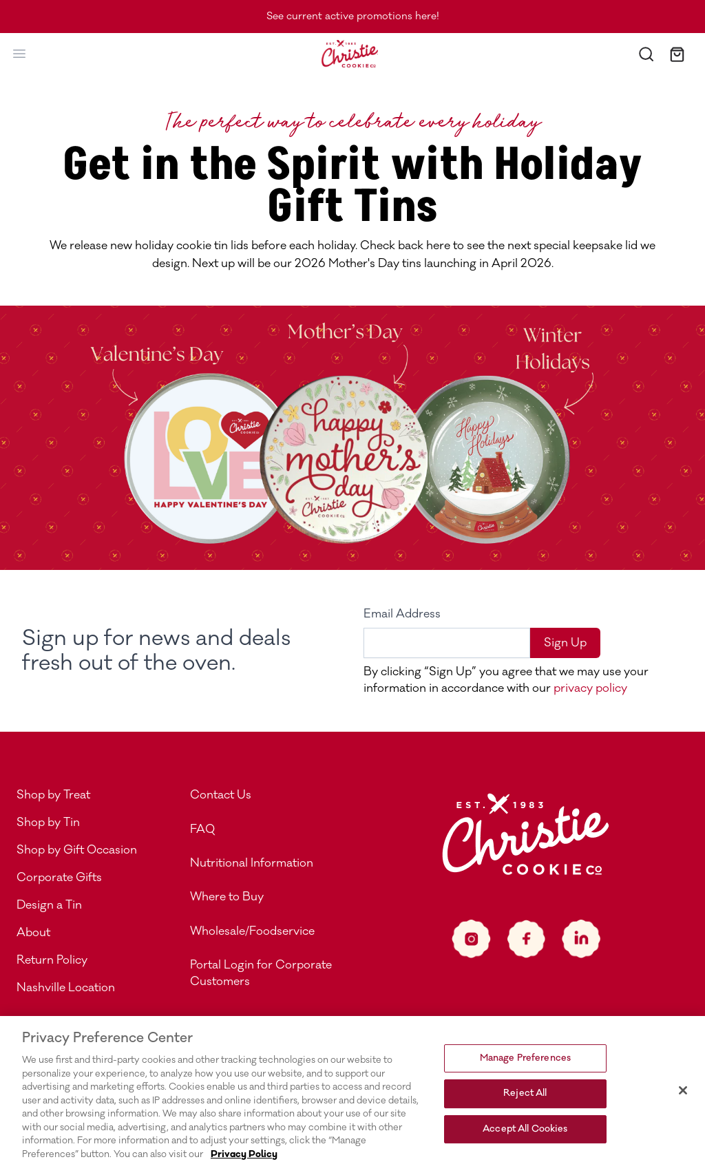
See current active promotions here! (352, 16)
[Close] (683, 1098)
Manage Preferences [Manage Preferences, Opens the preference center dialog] (525, 1066)
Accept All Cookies (525, 1137)
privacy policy (589, 688)
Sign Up (565, 642)
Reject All (525, 1101)
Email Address (402, 614)
